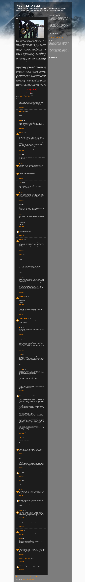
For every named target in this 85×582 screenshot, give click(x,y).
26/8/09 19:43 (21, 168)
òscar (20, 154)
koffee (20, 538)
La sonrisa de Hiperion (23, 318)
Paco (20, 327)
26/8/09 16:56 (21, 116)
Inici (31, 577)
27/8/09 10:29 (21, 261)
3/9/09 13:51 (21, 534)
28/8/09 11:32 (21, 334)
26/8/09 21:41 (21, 200)
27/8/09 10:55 (21, 273)
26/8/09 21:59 (21, 211)
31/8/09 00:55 (21, 453)
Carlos (20, 354)
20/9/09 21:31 (21, 554)
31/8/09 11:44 (21, 495)
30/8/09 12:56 (21, 390)
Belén (20, 264)
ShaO (20, 521)
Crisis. (20, 437)
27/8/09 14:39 (21, 292)
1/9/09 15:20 (21, 517)
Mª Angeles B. (22, 111)
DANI (20, 214)
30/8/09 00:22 (21, 381)
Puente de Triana (23, 96)
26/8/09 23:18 (21, 226)
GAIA (20, 457)
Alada (20, 182)
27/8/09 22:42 (21, 314)
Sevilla (28, 96)
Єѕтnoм (20, 254)
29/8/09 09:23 (21, 350)
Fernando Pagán (22, 338)
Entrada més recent (21, 577)
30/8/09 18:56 (21, 433)
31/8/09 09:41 (21, 476)
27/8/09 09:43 (21, 250)
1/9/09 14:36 (21, 506)
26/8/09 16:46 (21, 107)
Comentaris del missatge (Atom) (28, 579)
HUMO (20, 171)
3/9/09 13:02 (21, 526)
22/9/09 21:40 (21, 561)
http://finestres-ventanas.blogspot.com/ (56, 37)
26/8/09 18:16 (21, 159)
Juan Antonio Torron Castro (24, 558)
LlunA (20, 277)
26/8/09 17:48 (21, 128)
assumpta (21, 369)
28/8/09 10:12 (21, 323)
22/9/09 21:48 (21, 569)
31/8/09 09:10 (21, 467)
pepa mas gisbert (22, 296)
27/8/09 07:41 (21, 235)
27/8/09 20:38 (21, 304)
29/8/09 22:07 (21, 365)
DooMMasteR (22, 229)
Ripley (20, 100)
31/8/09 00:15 (21, 444)
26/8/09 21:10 (21, 178)
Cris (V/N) (21, 132)
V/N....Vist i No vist (28, 5)
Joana (20, 384)
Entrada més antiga (41, 577)
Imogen (20, 120)
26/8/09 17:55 (21, 150)
